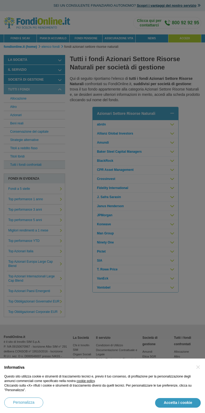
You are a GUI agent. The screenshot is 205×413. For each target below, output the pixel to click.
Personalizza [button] (23, 402)
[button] (198, 367)
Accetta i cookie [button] (178, 402)
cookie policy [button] (86, 381)
